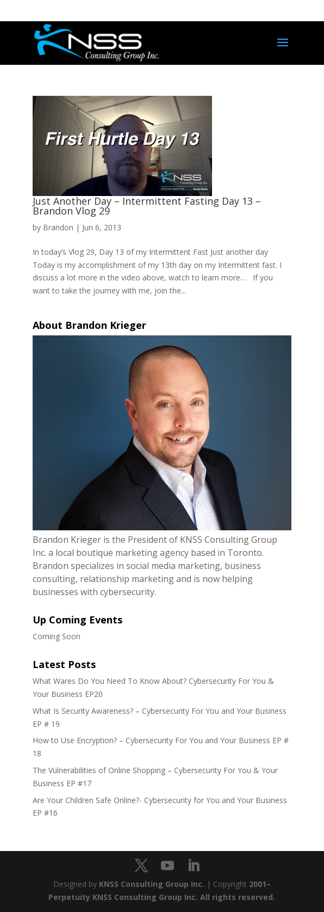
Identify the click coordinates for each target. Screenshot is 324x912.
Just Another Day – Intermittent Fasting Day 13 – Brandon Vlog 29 (147, 205)
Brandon (58, 227)
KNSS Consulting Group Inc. (151, 884)
